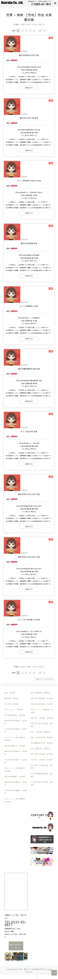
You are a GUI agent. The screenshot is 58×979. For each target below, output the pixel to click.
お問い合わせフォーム (16, 945)
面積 (22, 24)
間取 (28, 24)
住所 (34, 24)
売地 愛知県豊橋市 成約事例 (15, 776)
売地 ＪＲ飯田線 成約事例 (40, 731)
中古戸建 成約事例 (12, 704)
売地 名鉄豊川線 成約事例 (40, 748)
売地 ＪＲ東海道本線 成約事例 (42, 737)
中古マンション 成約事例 (14, 709)
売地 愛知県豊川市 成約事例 (15, 745)
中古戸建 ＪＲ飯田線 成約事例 (42, 759)
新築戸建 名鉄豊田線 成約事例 (42, 698)
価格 (16, 24)
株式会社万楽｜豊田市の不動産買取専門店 (28, 969)
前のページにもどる (44, 679)
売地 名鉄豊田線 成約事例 (40, 692)
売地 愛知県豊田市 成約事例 (15, 715)
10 (41, 30)
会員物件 (24, 51)
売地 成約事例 (10, 692)
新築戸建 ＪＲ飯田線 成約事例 (42, 718)
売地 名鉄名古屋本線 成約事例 (42, 754)
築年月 (41, 24)
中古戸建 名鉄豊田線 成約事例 (42, 704)
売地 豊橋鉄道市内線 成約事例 (42, 743)
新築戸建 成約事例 (12, 698)
